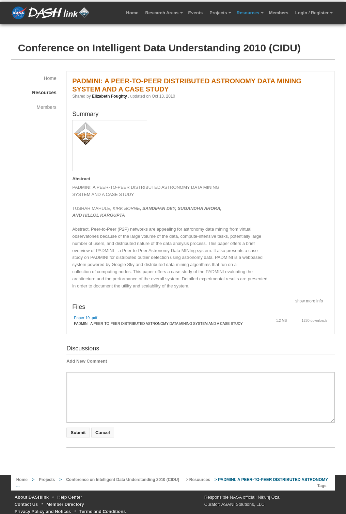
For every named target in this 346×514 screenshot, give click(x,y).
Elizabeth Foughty (109, 96)
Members (278, 12)
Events (195, 12)
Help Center (69, 497)
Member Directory (65, 504)
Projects (218, 12)
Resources (248, 12)
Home (132, 12)
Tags (322, 485)
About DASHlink (32, 497)
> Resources (198, 479)
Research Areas (161, 12)
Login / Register (312, 12)
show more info (309, 301)
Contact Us (26, 504)
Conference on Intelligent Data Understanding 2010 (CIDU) (159, 47)
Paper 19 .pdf (85, 318)
